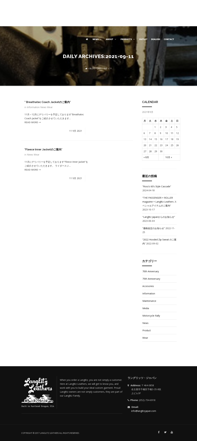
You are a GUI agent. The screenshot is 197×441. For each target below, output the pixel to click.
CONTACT (169, 39)
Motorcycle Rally (151, 315)
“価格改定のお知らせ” (153, 228)
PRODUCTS (128, 39)
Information (33, 107)
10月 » (168, 157)
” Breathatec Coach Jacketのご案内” (48, 102)
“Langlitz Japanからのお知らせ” (158, 216)
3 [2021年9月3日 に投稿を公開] (166, 127)
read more (33, 122)
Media (145, 308)
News (43, 107)
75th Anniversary (151, 278)
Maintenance (149, 300)
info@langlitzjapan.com (143, 410)
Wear (50, 107)
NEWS (97, 39)
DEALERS (155, 39)
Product (146, 330)
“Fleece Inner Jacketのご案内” (43, 149)
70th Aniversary (150, 271)
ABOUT (111, 39)
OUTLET (143, 39)
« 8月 (146, 157)
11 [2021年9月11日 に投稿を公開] (172, 133)
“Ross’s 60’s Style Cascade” (156, 186)
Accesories (148, 286)
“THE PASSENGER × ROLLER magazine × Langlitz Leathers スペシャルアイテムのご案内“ (159, 201)
